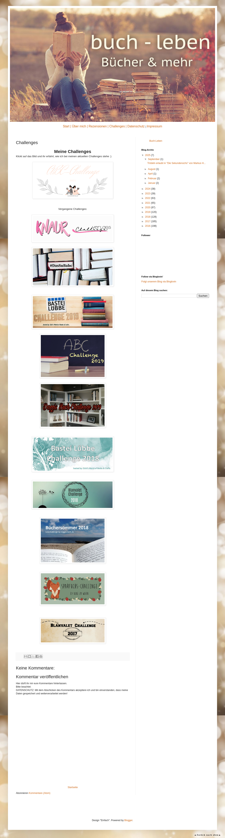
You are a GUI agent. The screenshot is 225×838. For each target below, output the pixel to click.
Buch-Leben (155, 141)
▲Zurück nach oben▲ (207, 835)
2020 (148, 207)
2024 (148, 188)
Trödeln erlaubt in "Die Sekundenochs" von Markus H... (176, 163)
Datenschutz (136, 126)
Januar (152, 183)
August (152, 169)
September (154, 159)
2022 (148, 198)
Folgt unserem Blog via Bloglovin (158, 281)
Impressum (154, 126)
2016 (148, 226)
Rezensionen (98, 126)
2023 (148, 193)
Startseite (73, 787)
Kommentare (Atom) (39, 793)
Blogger (128, 820)
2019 (148, 212)
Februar (152, 178)
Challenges (117, 126)
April (150, 173)
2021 (148, 203)
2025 (148, 155)
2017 (148, 221)
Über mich (79, 126)
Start (66, 126)
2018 (148, 216)
